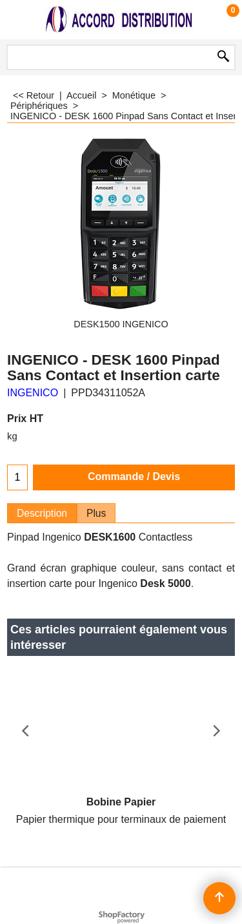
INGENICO (32, 392)
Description (42, 513)
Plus (96, 513)
